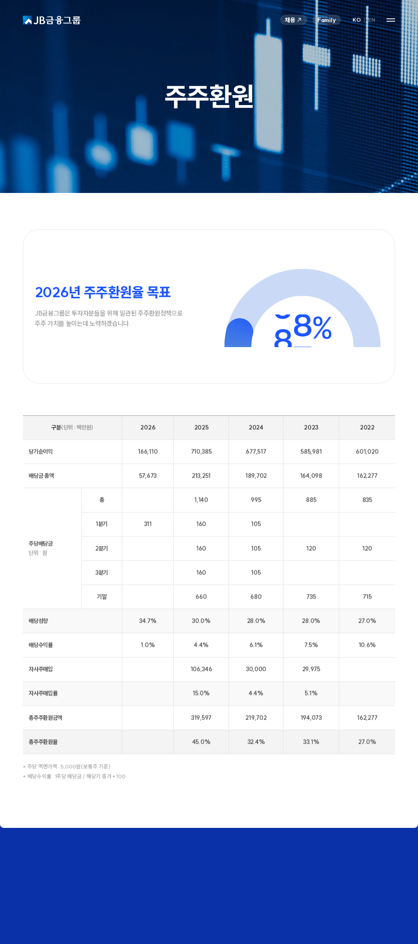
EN (371, 20)
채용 (293, 20)
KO (356, 20)
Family (326, 20)
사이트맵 (391, 20)
